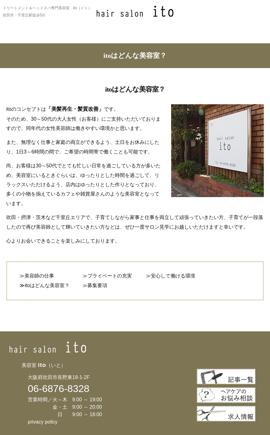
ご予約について (246, 36)
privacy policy (42, 421)
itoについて (24, 36)
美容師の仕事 (39, 275)
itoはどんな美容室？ (47, 285)
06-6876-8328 (58, 388)
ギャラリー (157, 36)
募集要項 (97, 285)
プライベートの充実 (109, 275)
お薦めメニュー (68, 36)
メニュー (113, 36)
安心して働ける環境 (173, 275)
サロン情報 (201, 36)
